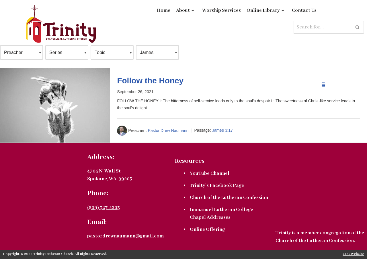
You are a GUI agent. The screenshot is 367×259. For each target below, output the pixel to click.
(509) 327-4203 (103, 208)
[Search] (322, 27)
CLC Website (353, 254)
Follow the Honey (150, 80)
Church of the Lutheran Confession (229, 198)
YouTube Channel (209, 173)
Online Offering (207, 230)
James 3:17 (222, 130)
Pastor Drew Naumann (168, 130)
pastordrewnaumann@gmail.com (125, 236)
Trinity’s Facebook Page (217, 186)
